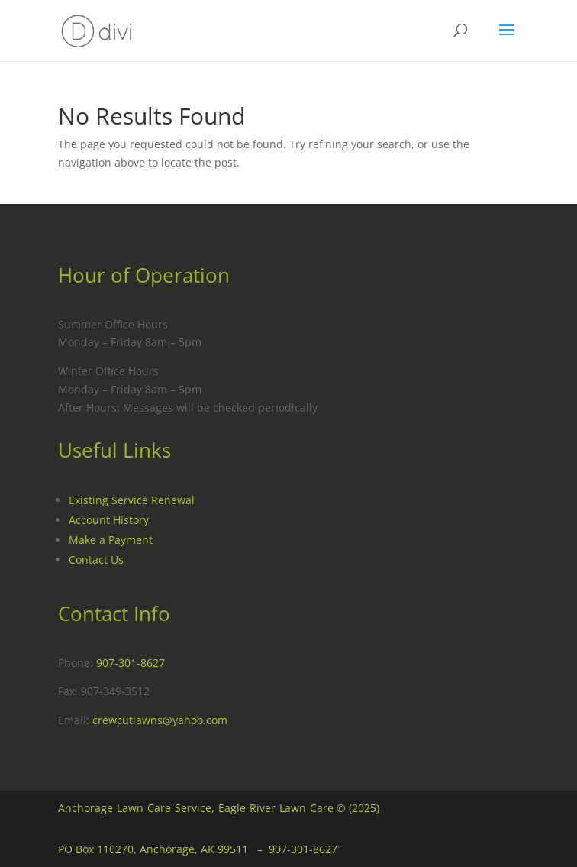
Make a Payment (111, 539)
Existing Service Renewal (132, 500)
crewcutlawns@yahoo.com (159, 720)
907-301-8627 (130, 662)
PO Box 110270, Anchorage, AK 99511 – (163, 849)
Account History (109, 520)
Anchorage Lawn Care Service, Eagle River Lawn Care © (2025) (218, 808)
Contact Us (96, 559)
